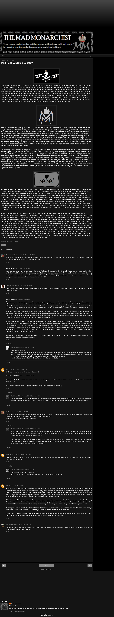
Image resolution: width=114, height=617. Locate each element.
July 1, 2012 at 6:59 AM (27, 469)
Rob (7, 485)
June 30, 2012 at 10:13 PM (23, 454)
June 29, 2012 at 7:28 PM (21, 412)
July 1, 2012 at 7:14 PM (16, 485)
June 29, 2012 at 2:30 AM (27, 255)
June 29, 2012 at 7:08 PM (19, 369)
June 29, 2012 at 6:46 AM (22, 268)
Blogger (50, 615)
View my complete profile (17, 611)
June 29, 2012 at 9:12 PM (32, 429)
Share (3, 244)
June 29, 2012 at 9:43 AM (25, 285)
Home (46, 565)
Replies (10, 344)
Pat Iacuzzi (9, 412)
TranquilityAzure (11, 285)
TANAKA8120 (15, 347)
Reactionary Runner (12, 255)
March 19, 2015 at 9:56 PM (22, 524)
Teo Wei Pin (9, 524)
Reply (7, 262)
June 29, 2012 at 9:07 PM (32, 396)
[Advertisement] (46, 16)
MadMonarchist (16, 396)
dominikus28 (10, 454)
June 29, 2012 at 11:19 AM (22, 299)
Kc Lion (8, 369)
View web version (46, 569)
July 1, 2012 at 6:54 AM (27, 347)
